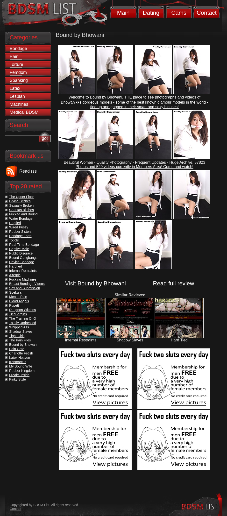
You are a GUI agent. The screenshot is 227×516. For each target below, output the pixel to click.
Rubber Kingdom (22, 371)
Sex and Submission (24, 288)
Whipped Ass (19, 327)
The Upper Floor (21, 197)
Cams (178, 12)
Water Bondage (21, 218)
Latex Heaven (19, 358)
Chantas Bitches (21, 210)
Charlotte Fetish (21, 353)
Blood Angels (19, 301)
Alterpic (15, 275)
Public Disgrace (21, 253)
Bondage (18, 48)
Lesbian (17, 96)
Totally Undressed (22, 323)
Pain (14, 56)
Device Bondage (21, 262)
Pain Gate (16, 349)
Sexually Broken (21, 205)
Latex (15, 88)
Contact (207, 12)
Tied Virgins (18, 314)
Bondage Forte (20, 236)
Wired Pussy (18, 227)
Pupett (14, 305)
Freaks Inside (19, 375)
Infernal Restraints (80, 340)
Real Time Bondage (24, 245)
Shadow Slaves (130, 340)
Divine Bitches (20, 201)
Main (123, 12)
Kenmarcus (17, 362)
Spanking (19, 80)
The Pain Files (20, 340)
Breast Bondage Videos (27, 284)
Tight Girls (16, 336)
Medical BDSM (24, 112)
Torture (16, 64)
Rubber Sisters (20, 231)
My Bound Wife (20, 366)
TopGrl (14, 240)
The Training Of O (22, 318)
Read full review (173, 283)
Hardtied (15, 266)
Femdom (18, 72)
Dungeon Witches (22, 310)
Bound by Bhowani (102, 283)
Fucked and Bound (23, 214)
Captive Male (19, 249)
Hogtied (15, 223)
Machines (19, 104)
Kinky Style (17, 379)
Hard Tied (179, 340)
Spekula (15, 292)
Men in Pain (18, 297)
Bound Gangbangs (23, 258)
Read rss (28, 171)
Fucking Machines (22, 279)
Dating (151, 12)
